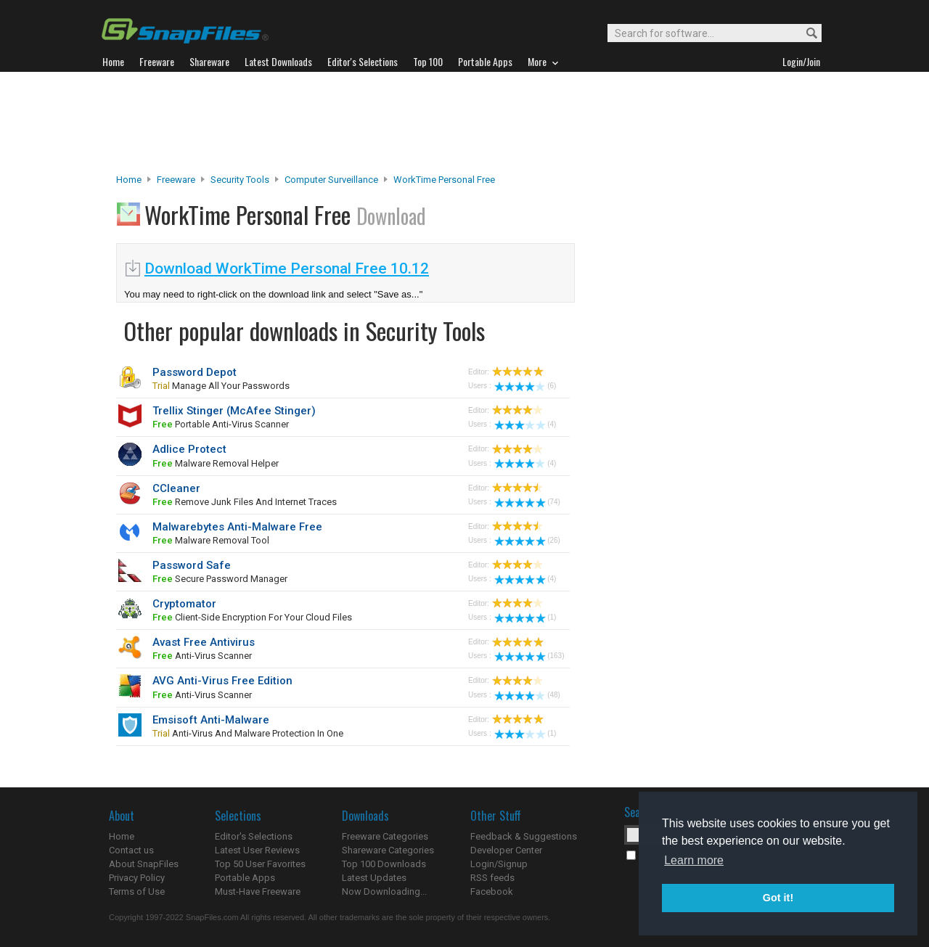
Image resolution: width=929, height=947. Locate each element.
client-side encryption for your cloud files (252, 617)
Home (129, 179)
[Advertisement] (464, 122)
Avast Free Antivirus (203, 642)
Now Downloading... (384, 891)
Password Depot (194, 372)
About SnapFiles (144, 863)
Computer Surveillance (331, 179)
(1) (525, 617)
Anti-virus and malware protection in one (247, 733)
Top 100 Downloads (384, 863)
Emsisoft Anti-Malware (210, 719)
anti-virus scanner (202, 655)
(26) (527, 540)
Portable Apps (245, 877)
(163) (529, 656)
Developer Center (506, 850)
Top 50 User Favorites (260, 863)
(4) (525, 424)
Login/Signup (499, 863)
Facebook (491, 891)
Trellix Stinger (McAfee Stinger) (234, 410)
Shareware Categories (388, 850)
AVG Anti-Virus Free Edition (222, 680)
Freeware (176, 179)
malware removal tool (210, 540)
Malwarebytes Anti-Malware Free (237, 526)
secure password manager (219, 578)
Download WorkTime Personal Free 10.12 (286, 268)
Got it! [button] (778, 897)
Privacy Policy (137, 877)
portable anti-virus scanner (220, 424)
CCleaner (176, 488)
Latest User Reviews (257, 850)
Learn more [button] (694, 860)
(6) (525, 386)
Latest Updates (374, 877)
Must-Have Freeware (257, 891)
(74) (527, 502)
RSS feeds (492, 877)
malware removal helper (215, 463)
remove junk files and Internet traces (244, 501)
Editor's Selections (253, 836)
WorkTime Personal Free (444, 179)
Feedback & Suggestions (523, 836)
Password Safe (191, 565)
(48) (527, 695)
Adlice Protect (189, 449)
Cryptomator (184, 603)
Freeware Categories (385, 836)
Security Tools (239, 179)
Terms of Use (137, 891)
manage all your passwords (221, 385)
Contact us (131, 850)
